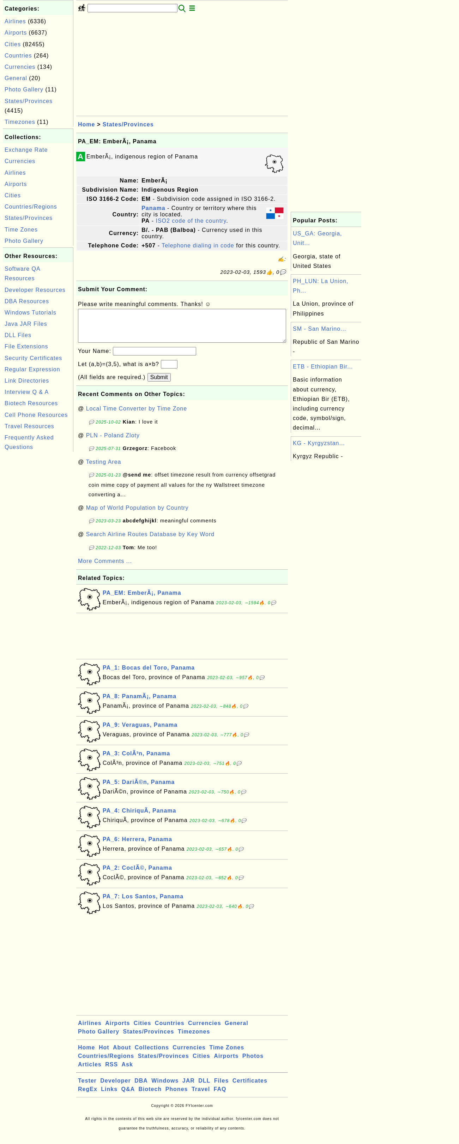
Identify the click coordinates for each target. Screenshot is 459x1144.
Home (86, 124)
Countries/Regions (31, 207)
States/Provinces (29, 101)
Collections (152, 1055)
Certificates (249, 1088)
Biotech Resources (31, 403)
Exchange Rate (26, 150)
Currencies (20, 67)
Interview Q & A (27, 392)
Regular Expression (32, 369)
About (122, 1055)
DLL (204, 1088)
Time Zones (21, 230)
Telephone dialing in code (198, 245)
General (16, 78)
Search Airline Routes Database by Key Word (150, 541)
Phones (176, 1096)
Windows (165, 1088)
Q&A (128, 1096)
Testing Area (103, 469)
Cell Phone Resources (36, 415)
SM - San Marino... (319, 329)
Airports (16, 33)
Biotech (150, 1096)
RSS (111, 1071)
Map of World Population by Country (137, 515)
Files (221, 1088)
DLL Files (18, 335)
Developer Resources (35, 290)
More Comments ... (105, 568)
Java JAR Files (26, 324)
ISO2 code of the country (191, 221)
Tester (87, 1088)
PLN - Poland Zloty (113, 442)
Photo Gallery (24, 89)
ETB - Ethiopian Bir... (323, 367)
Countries (18, 56)
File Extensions (26, 346)
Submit (159, 384)
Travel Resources (29, 426)
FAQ (220, 1096)
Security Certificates (33, 358)
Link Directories (27, 381)
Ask (127, 1071)
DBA (141, 1088)
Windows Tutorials (30, 313)
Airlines (15, 21)
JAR (188, 1088)
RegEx (87, 1096)
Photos (253, 1063)
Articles (90, 1071)
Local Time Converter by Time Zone (136, 416)
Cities (13, 44)
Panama (153, 208)
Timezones (20, 122)
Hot (104, 1055)
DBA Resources (27, 301)
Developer (115, 1088)
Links (109, 1096)
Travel (201, 1096)
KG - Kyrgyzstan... (319, 443)
